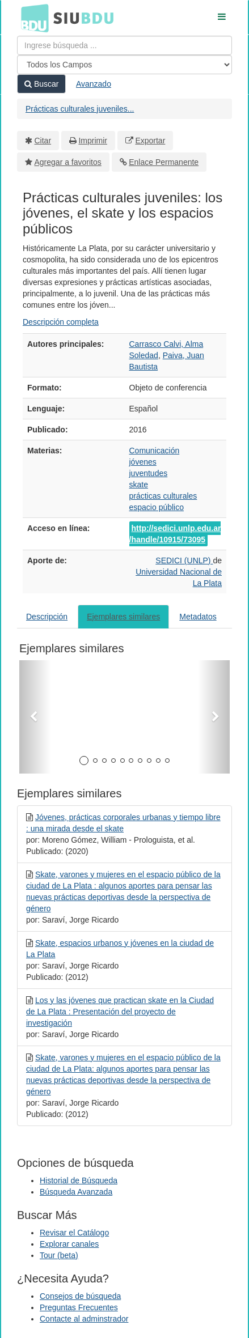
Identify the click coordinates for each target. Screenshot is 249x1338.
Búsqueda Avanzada (76, 1191)
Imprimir (92, 140)
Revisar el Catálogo (74, 1232)
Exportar (150, 140)
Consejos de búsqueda (80, 1296)
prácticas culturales (163, 495)
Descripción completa (61, 321)
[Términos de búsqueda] (124, 45)
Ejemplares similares (123, 616)
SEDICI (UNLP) (184, 560)
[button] (35, 717)
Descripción (46, 616)
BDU (32, 17)
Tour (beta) (59, 1255)
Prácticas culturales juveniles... (80, 108)
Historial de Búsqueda (78, 1180)
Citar (43, 140)
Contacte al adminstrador (84, 1318)
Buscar (41, 83)
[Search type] (124, 64)
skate (138, 484)
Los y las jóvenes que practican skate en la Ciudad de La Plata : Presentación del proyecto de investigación (120, 1011)
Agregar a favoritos (68, 162)
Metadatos (197, 616)
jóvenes (143, 461)
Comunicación (154, 450)
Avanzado (93, 83)
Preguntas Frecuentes (79, 1307)
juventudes (148, 473)
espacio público (156, 507)
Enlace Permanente (164, 162)
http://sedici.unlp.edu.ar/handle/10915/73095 (175, 534)
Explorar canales (69, 1243)
